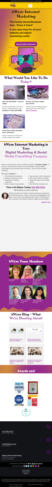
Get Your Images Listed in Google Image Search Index (34, 340)
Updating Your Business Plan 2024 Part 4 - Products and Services (17, 361)
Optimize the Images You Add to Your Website (16, 340)
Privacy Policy (26, 471)
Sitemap (26, 473)
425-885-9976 (38, 187)
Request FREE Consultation (26, 44)
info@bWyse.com (9, 444)
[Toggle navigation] (30, 5)
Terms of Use (26, 470)
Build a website (31, 110)
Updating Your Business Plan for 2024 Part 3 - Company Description (34, 361)
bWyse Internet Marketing (37, 484)
